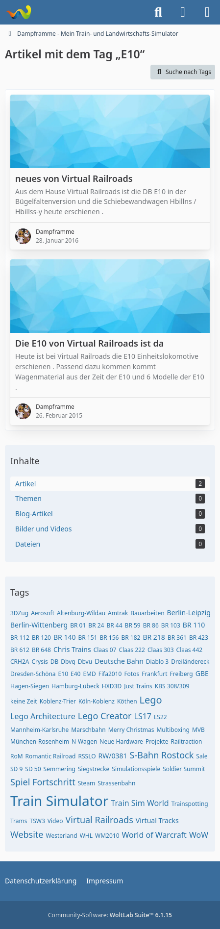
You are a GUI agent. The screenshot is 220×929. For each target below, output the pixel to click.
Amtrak (118, 613)
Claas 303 (160, 650)
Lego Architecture (42, 716)
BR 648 (41, 650)
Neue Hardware (121, 741)
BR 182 (130, 637)
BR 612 (19, 650)
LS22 (160, 717)
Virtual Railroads (99, 820)
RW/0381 (112, 755)
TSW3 (37, 821)
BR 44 (114, 625)
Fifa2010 (110, 674)
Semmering (59, 769)
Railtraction (186, 741)
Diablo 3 (157, 661)
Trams (18, 821)
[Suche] (158, 12)
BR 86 (151, 625)
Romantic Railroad (50, 756)
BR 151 (87, 637)
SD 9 (16, 769)
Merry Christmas (131, 730)
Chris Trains (72, 649)
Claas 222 (132, 650)
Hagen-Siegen (29, 686)
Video (55, 821)
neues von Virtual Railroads (74, 178)
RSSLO (87, 756)
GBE (202, 673)
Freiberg (181, 674)
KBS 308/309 (172, 686)
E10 (63, 674)
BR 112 (19, 637)
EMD (89, 674)
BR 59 (133, 625)
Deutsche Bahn (119, 661)
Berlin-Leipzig (189, 612)
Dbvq (68, 661)
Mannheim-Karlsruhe (39, 730)
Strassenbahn (116, 783)
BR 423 (198, 637)
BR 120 (41, 637)
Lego (151, 699)
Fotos (131, 674)
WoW (198, 834)
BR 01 (78, 625)
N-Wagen (84, 741)
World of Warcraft (154, 834)
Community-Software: (110, 915)
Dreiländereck (190, 661)
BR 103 (170, 625)
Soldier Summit (184, 769)
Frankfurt (154, 674)
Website (27, 834)
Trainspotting (189, 804)
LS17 (142, 716)
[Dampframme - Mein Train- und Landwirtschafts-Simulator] (18, 12)
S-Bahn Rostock (162, 755)
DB (54, 661)
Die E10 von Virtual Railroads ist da (89, 343)
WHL (86, 835)
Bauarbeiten (147, 613)
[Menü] (207, 12)
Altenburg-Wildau (81, 613)
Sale (201, 756)
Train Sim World (140, 803)
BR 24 (96, 625)
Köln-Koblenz (96, 701)
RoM (16, 756)
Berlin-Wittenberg (39, 624)
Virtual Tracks (157, 820)
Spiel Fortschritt (42, 782)
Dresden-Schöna (33, 674)
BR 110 (194, 624)
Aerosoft (42, 613)
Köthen (127, 701)
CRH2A (19, 661)
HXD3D (112, 686)
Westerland (61, 835)
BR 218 (154, 637)
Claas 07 (105, 650)
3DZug (19, 613)
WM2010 (107, 835)
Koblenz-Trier (58, 701)
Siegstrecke (93, 769)
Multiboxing (172, 730)
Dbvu (85, 661)
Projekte (157, 741)
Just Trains (138, 686)
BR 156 (109, 637)
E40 (75, 674)
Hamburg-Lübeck (75, 686)
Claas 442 (189, 650)
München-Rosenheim (39, 741)
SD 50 (33, 769)
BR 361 (177, 637)
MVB (198, 730)
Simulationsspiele (136, 769)
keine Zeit (23, 701)
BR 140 (64, 637)
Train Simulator (59, 800)
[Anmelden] (183, 12)
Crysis (39, 661)
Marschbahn (88, 730)
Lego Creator (105, 716)
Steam (87, 783)
